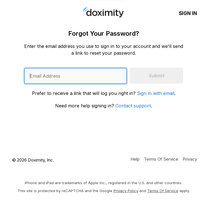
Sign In (188, 13)
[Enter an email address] (75, 76)
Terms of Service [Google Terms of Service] (162, 190)
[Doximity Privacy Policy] (190, 159)
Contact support (133, 106)
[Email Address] (75, 76)
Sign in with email (155, 93)
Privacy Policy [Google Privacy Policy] (125, 190)
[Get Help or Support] (135, 159)
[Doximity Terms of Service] (161, 159)
